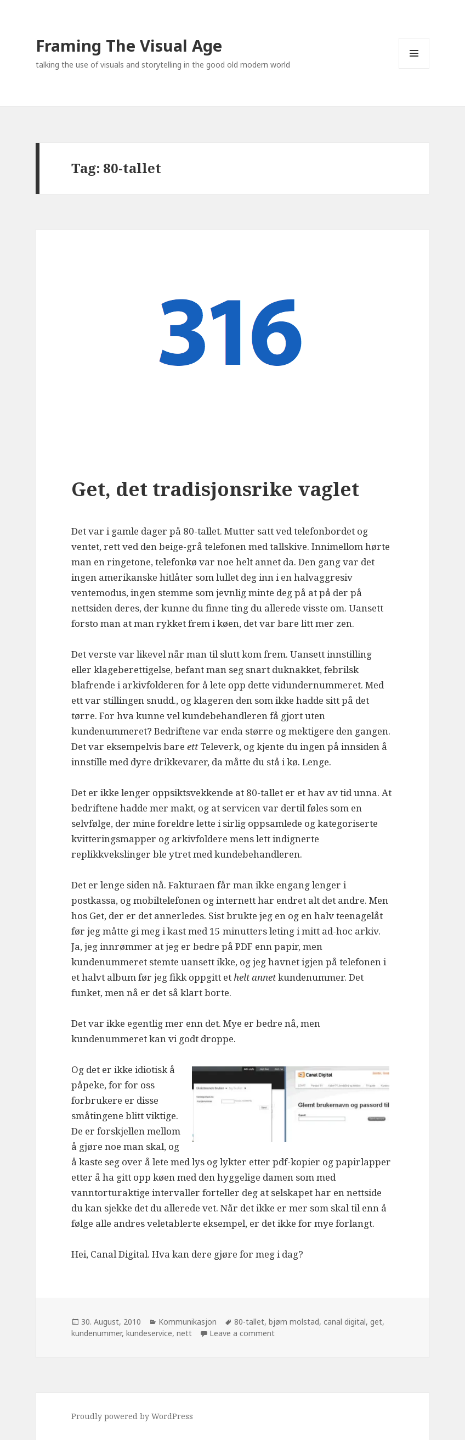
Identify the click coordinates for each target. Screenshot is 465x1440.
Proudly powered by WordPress (132, 1416)
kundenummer (96, 1333)
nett (184, 1333)
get (376, 1321)
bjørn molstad (294, 1321)
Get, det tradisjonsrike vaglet (215, 489)
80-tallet (249, 1321)
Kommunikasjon (187, 1321)
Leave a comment (242, 1333)
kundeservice (149, 1333)
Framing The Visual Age (129, 45)
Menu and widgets (414, 68)
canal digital (345, 1321)
